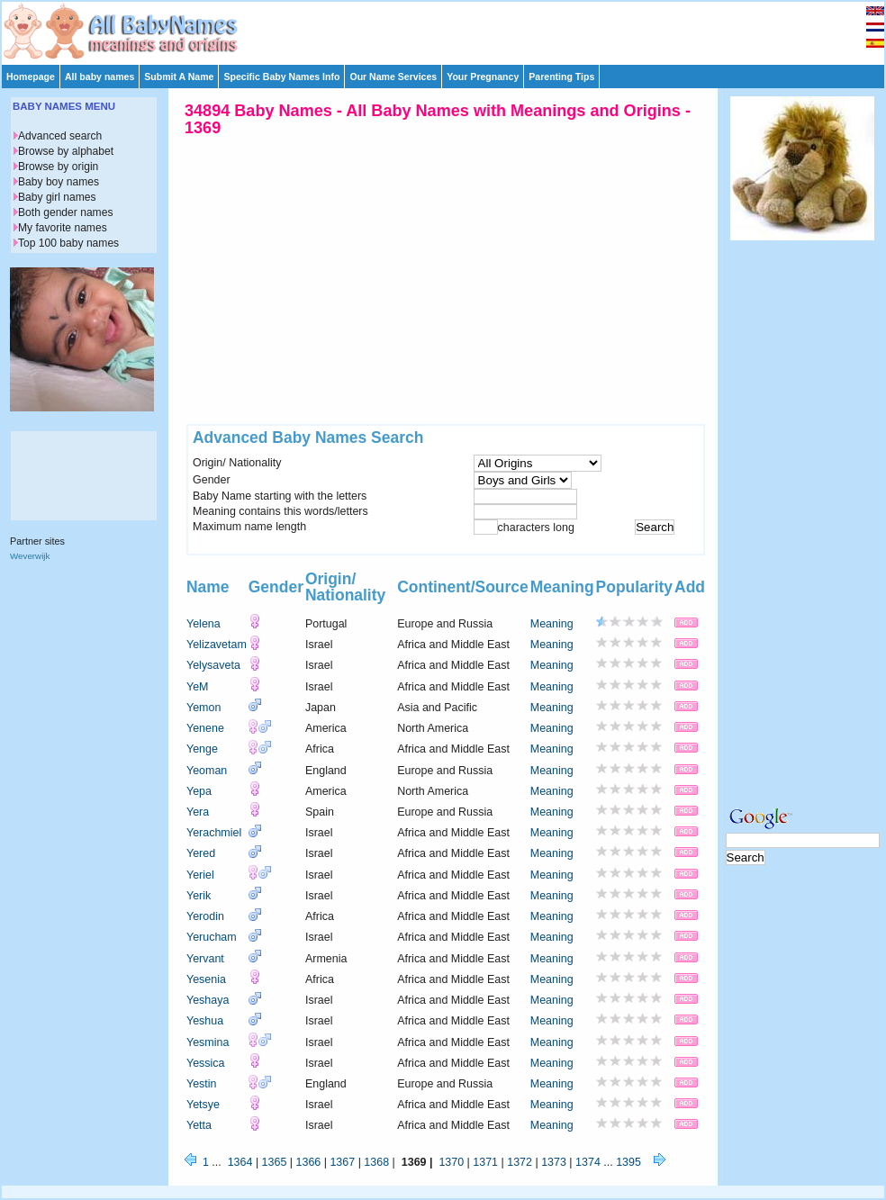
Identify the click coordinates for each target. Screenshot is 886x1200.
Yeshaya (207, 1000)
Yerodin (205, 916)
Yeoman (206, 770)
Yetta (199, 1125)
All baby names (99, 76)
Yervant (205, 958)
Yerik (198, 895)
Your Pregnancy (483, 76)
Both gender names (65, 212)
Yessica (205, 1063)
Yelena (203, 624)
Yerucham (211, 937)
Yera (197, 812)
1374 (588, 1162)
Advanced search (60, 136)
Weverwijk (30, 556)
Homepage (30, 76)
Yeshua (204, 1021)
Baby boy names (58, 182)
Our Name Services (393, 76)
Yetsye (203, 1104)
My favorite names (62, 227)
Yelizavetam (216, 644)
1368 (376, 1162)
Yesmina (207, 1042)
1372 (519, 1162)
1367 (342, 1162)
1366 (308, 1162)
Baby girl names (57, 197)
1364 (240, 1162)
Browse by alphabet (65, 151)
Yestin (201, 1084)
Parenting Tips (561, 76)
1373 (553, 1162)
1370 (451, 1162)
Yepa (199, 791)
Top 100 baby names (68, 243)
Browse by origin (58, 166)
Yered (200, 853)
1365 (274, 1162)
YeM (197, 687)
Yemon (203, 707)
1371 (485, 1162)
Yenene (205, 728)
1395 (628, 1162)
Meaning (552, 624)
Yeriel (200, 875)
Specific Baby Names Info (281, 76)
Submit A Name (178, 76)
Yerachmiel (213, 832)
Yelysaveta (213, 665)
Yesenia (206, 979)
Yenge (202, 749)
